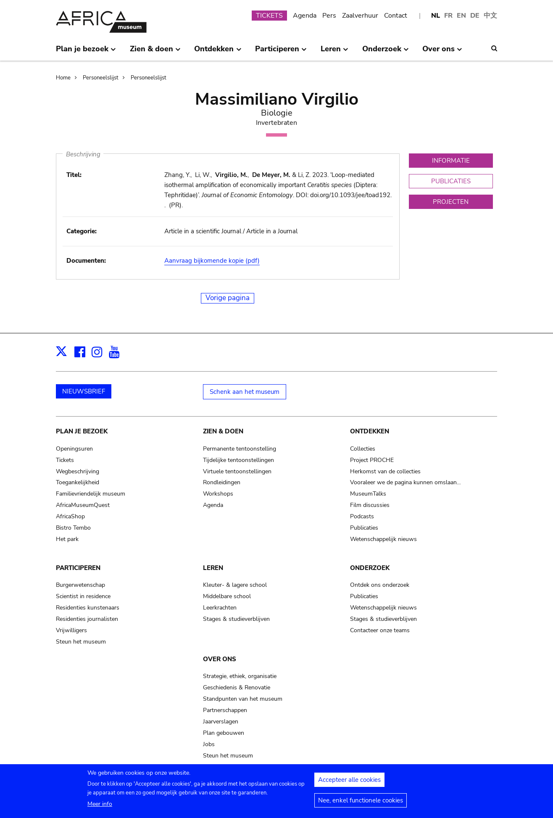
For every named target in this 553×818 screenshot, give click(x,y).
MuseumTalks (368, 494)
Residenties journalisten (87, 619)
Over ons (219, 659)
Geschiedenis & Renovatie (236, 687)
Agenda (304, 15)
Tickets (65, 460)
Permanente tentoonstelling (239, 449)
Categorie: (81, 231)
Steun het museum (81, 642)
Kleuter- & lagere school (235, 585)
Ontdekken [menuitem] (217, 52)
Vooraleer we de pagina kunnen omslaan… (405, 482)
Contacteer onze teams (380, 630)
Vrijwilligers (71, 630)
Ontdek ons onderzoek (379, 585)
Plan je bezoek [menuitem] (86, 52)
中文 (490, 15)
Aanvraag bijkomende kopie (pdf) (212, 260)
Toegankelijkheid (77, 482)
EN (461, 15)
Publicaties (364, 528)
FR (448, 15)
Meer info (99, 807)
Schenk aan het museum (244, 392)
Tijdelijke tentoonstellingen (238, 460)
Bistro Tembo (73, 528)
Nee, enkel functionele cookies (360, 804)
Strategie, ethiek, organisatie (239, 676)
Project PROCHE (372, 460)
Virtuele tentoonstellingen (237, 471)
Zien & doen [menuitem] (155, 52)
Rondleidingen (221, 482)
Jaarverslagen (220, 722)
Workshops (218, 494)
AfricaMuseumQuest (83, 505)
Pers (329, 15)
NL (435, 15)
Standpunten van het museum (242, 699)
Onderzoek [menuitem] (385, 52)
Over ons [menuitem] (442, 52)
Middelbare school (227, 596)
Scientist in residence (83, 596)
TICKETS (269, 15)
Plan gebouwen (223, 733)
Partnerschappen (225, 710)
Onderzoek (370, 568)
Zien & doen (223, 431)
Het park (67, 539)
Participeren (78, 568)
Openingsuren (74, 449)
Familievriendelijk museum (90, 494)
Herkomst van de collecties (385, 471)
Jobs (209, 744)
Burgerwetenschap (80, 585)
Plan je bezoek (82, 431)
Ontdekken (369, 431)
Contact (395, 15)
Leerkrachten (220, 608)
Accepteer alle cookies (349, 783)
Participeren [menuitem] (281, 52)
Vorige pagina (227, 298)
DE (474, 15)
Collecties (362, 449)
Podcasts (362, 516)
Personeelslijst (100, 78)
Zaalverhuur (360, 15)
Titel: (74, 175)
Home (63, 78)
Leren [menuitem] (334, 52)
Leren (213, 568)
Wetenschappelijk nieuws (383, 539)
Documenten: (86, 260)
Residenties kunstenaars (87, 608)
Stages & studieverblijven (236, 619)
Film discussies (370, 505)
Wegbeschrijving (77, 471)
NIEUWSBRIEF (83, 391)
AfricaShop (70, 516)
